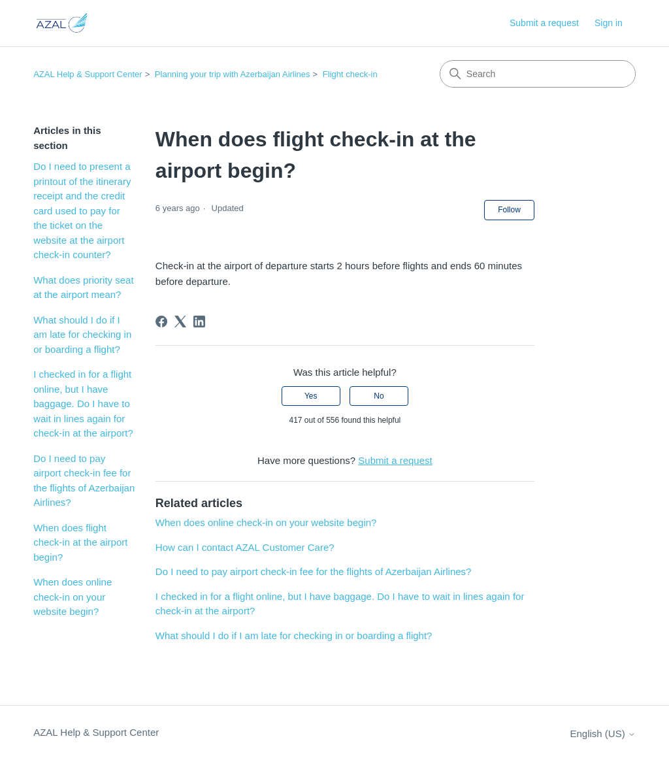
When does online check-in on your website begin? (72, 596)
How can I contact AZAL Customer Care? (244, 547)
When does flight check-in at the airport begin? (80, 542)
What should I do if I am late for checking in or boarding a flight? (82, 334)
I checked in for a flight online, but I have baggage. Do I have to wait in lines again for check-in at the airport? (83, 403)
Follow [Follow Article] (509, 209)
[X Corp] (180, 321)
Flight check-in (350, 74)
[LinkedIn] (199, 321)
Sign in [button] (609, 23)
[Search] (537, 74)
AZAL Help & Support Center (87, 74)
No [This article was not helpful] (378, 396)
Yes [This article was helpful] (311, 396)
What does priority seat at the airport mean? (83, 287)
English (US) (602, 733)
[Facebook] (161, 321)
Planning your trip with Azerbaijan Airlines (232, 74)
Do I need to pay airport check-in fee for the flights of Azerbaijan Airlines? (84, 480)
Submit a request (544, 23)
